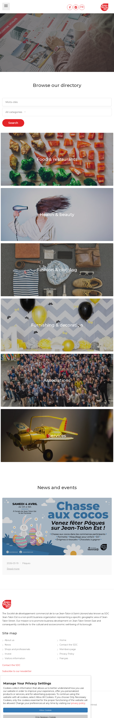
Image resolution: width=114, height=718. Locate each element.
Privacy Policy (66, 653)
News (8, 644)
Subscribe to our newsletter (16, 671)
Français (63, 658)
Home (62, 640)
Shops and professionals (17, 649)
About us (9, 640)
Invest (8, 653)
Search (13, 123)
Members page (67, 649)
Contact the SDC (68, 644)
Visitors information (15, 658)
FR (82, 7)
